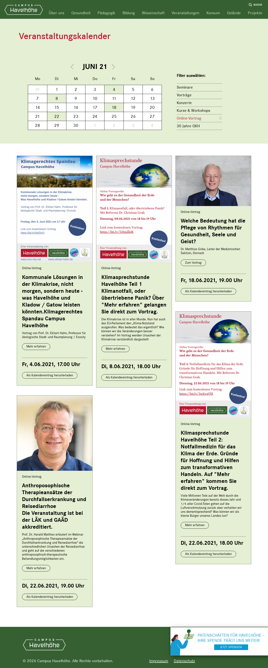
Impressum (158, 660)
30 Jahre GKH (188, 125)
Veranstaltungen (185, 12)
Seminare (185, 87)
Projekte (255, 12)
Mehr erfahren (36, 346)
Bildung (128, 12)
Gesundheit (80, 12)
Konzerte (184, 102)
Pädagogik (106, 12)
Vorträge (184, 95)
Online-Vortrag (189, 118)
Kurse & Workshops (193, 110)
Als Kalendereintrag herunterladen (49, 375)
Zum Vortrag (193, 263)
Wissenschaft (153, 12)
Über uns (56, 12)
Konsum (213, 12)
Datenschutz (184, 660)
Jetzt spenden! (231, 647)
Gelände (234, 12)
